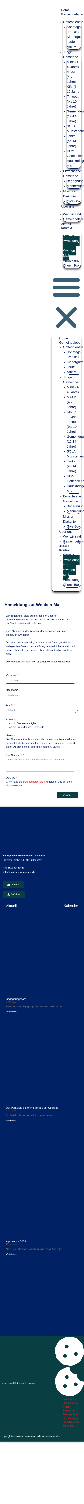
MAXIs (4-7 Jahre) (71, 77)
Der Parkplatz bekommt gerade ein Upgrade (32, 1107)
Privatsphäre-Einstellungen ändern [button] (70, 1403)
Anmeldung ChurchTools (72, 263)
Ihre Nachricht (14, 755)
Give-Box (73, 201)
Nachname (12, 690)
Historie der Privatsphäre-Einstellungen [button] (70, 1414)
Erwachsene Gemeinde (72, 173)
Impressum (7, 1383)
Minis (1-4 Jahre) (73, 64)
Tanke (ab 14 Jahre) (71, 141)
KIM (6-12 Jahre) (74, 89)
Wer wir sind (72, 214)
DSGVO (11, 777)
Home (65, 10)
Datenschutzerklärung (35, 781)
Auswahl (10, 719)
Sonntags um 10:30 (74, 29)
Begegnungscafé (16, 999)
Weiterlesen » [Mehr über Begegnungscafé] (11, 1012)
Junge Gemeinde (70, 54)
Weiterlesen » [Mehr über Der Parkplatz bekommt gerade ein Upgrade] (11, 1120)
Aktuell (66, 224)
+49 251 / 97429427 (13, 867)
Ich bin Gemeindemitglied (23, 723)
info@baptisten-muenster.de (19, 872)
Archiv (71, 47)
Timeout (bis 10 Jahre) (72, 101)
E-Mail (10, 704)
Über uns (67, 206)
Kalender (71, 906)
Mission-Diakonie (69, 193)
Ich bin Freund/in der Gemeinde (26, 727)
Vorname (11, 675)
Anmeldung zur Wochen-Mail (71, 248)
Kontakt (66, 228)
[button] (66, 302)
